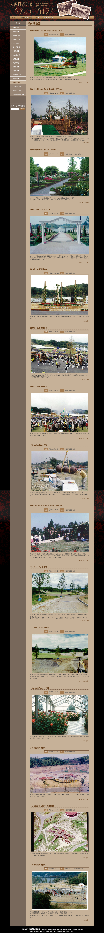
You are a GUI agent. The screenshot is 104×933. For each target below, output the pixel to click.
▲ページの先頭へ (84, 82)
